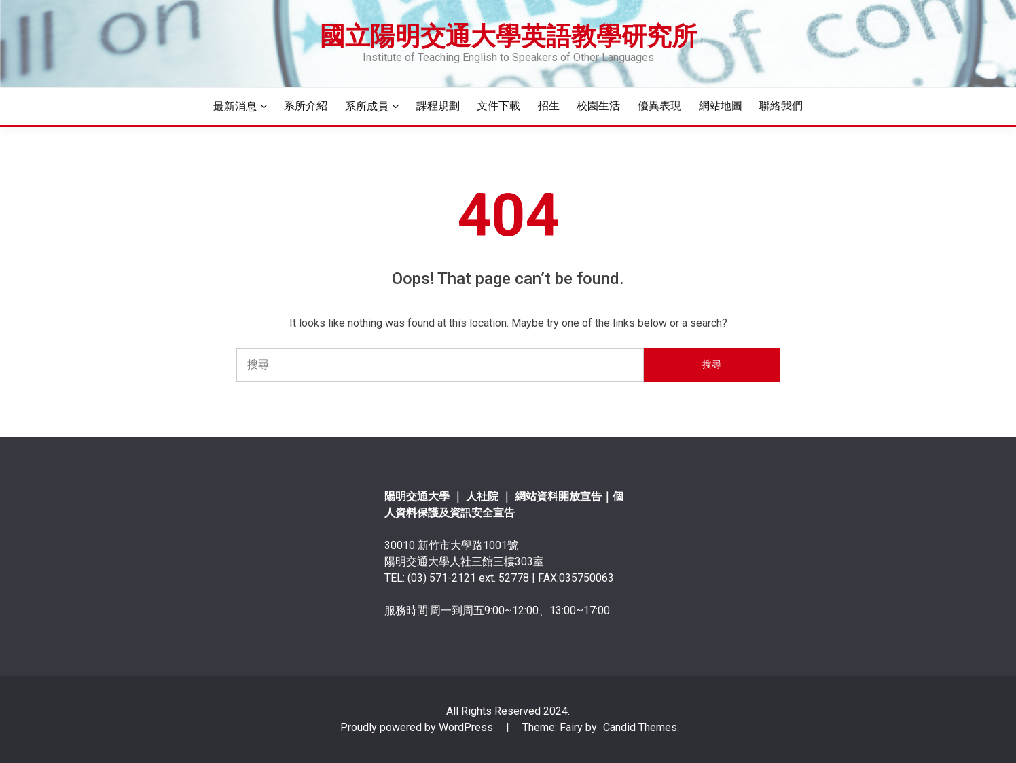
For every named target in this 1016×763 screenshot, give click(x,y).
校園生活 (598, 105)
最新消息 (235, 106)
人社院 (483, 496)
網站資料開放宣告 (558, 496)
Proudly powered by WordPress (418, 727)
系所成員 (366, 106)
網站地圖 (720, 105)
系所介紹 (305, 105)
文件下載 (498, 105)
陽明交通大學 (417, 496)
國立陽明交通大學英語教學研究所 (508, 36)
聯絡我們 (781, 105)
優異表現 (659, 105)
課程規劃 (438, 105)
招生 (549, 105)
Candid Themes (640, 727)
